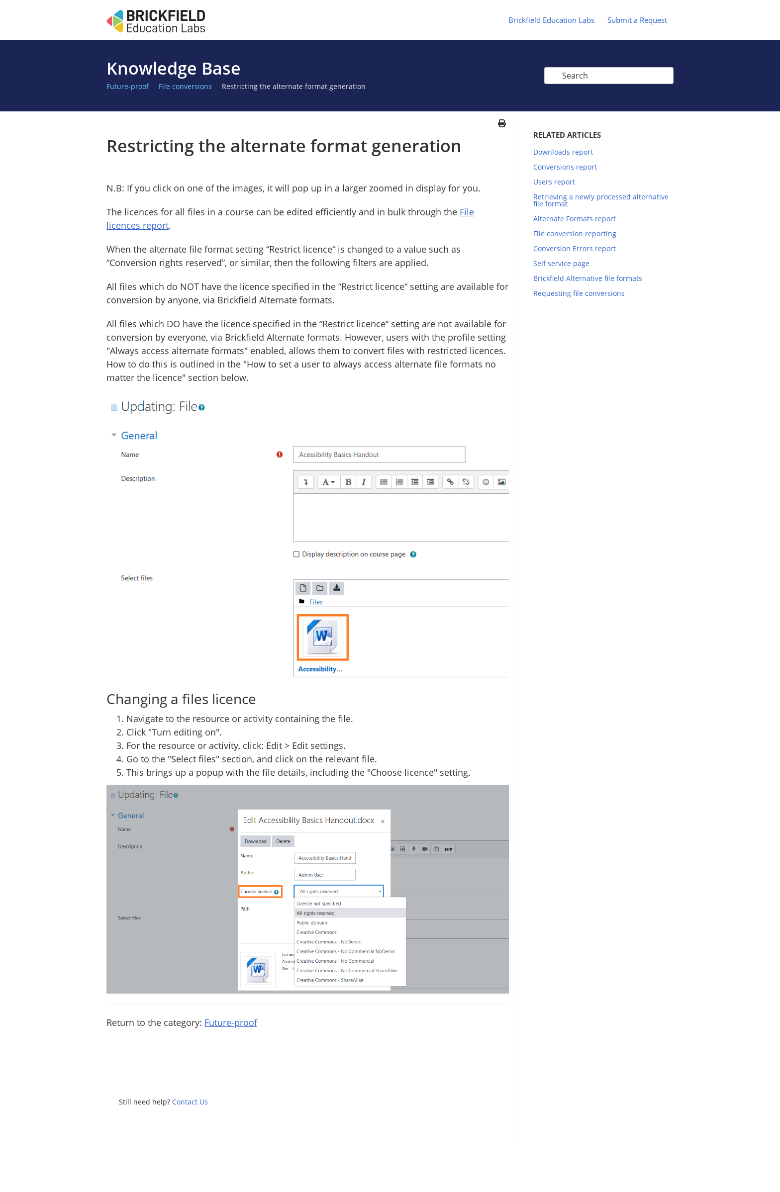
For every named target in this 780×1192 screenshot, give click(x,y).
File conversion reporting (574, 233)
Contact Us (190, 1101)
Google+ (501, 1070)
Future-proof (127, 86)
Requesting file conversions (579, 293)
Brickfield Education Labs (551, 20)
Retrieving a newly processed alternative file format (601, 200)
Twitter (461, 1070)
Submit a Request (637, 20)
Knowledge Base (173, 68)
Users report (554, 181)
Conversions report (565, 167)
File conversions (185, 86)
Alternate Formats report (574, 218)
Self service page (561, 263)
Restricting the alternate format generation (294, 86)
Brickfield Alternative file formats (587, 278)
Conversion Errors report (574, 248)
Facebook (481, 1070)
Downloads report (563, 152)
